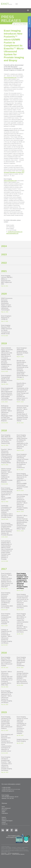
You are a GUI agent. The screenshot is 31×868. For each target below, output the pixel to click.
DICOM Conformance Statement (18, 854)
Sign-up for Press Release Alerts (21, 23)
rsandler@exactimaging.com (15, 231)
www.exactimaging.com (10, 77)
